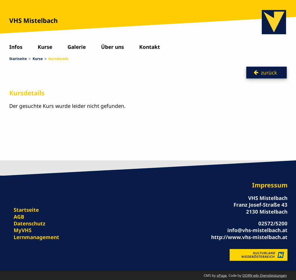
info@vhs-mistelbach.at (257, 230)
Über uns (112, 46)
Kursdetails (58, 58)
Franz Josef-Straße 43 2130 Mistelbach (260, 208)
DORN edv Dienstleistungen (264, 275)
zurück (269, 72)
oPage (222, 275)
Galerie (77, 46)
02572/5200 (272, 223)
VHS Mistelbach (33, 20)
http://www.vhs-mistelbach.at (249, 236)
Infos (15, 46)
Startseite (18, 58)
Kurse (45, 46)
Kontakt (149, 46)
